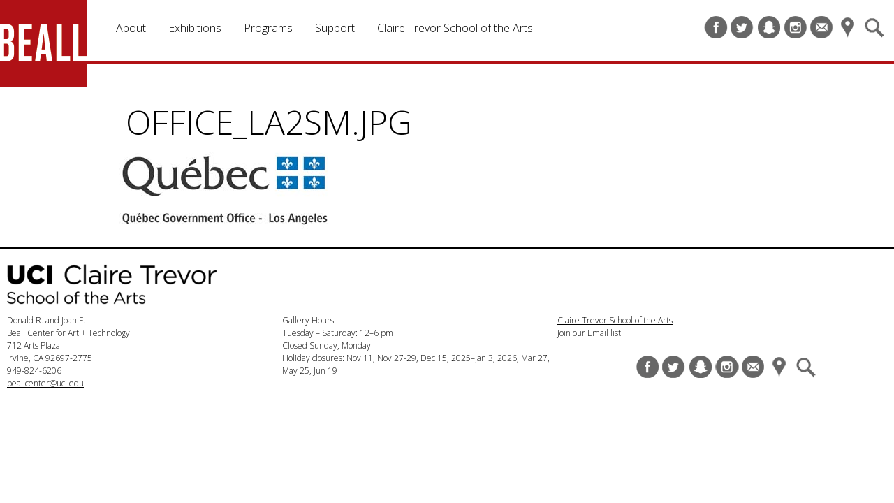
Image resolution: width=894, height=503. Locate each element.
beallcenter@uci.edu (45, 383)
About (131, 28)
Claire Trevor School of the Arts (455, 28)
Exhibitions (194, 28)
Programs (268, 28)
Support (335, 28)
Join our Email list (589, 333)
